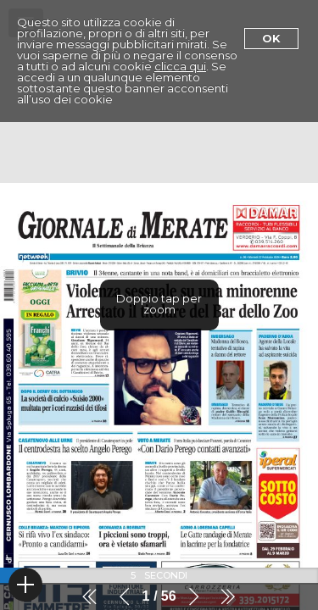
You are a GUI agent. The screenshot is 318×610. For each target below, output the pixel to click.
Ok (271, 38)
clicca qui (180, 66)
